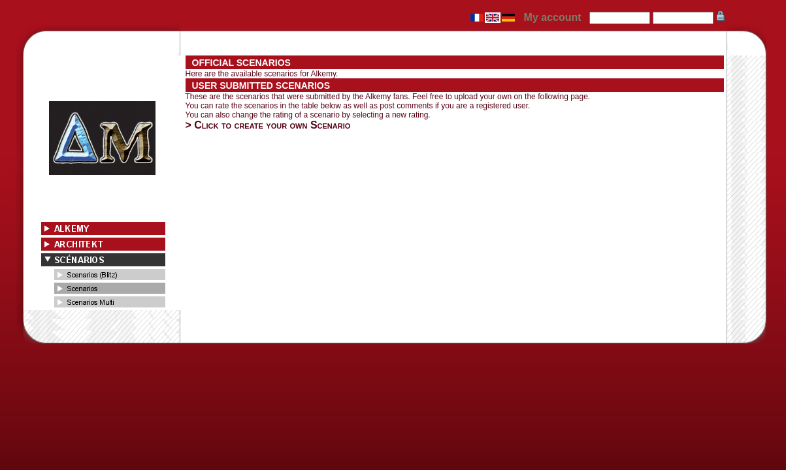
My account (552, 17)
